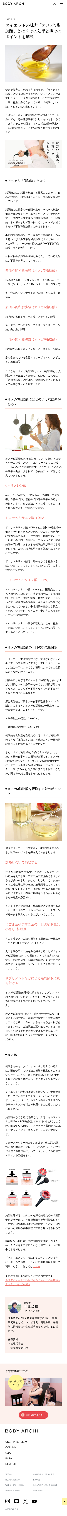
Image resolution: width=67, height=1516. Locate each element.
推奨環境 (36, 1480)
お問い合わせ (38, 1490)
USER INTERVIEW (16, 1441)
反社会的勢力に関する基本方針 (45, 1485)
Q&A (8, 1452)
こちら (36, 1266)
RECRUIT (10, 1464)
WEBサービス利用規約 (14, 1485)
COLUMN (10, 1447)
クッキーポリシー (12, 1490)
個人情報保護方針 (12, 1480)
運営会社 (9, 1474)
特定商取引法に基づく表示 (43, 1474)
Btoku (8, 1458)
